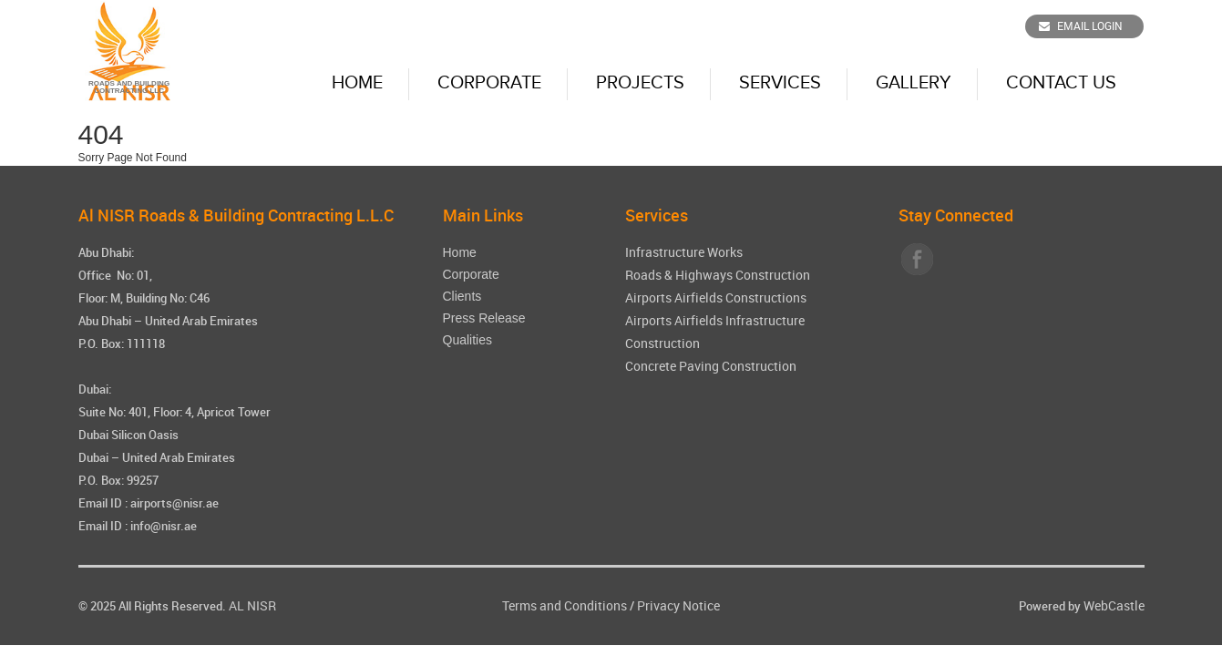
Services (780, 83)
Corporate (489, 83)
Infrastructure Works (684, 252)
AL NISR (252, 605)
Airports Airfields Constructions (715, 297)
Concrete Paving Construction (710, 365)
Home (357, 83)
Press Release (484, 318)
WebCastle (1114, 605)
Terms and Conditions (564, 605)
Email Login (1081, 25)
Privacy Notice (678, 605)
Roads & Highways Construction (717, 274)
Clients (462, 296)
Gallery (913, 83)
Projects (640, 83)
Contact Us (1061, 83)
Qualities (467, 340)
